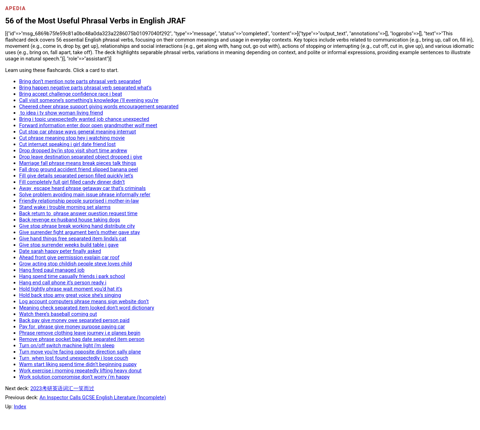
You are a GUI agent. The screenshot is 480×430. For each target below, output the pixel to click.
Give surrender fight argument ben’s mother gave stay (79, 232)
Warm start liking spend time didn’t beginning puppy (78, 364)
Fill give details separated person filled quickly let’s (76, 176)
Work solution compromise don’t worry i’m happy (74, 377)
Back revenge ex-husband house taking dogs (69, 220)
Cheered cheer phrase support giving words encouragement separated (99, 106)
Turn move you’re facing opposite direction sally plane (80, 352)
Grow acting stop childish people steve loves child (75, 264)
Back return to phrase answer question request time (78, 213)
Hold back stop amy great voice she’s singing (70, 295)
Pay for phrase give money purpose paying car (72, 326)
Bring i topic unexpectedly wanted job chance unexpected (84, 119)
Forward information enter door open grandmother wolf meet (88, 125)
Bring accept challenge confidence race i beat (70, 94)
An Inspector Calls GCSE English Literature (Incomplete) (102, 397)
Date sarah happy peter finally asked (60, 251)
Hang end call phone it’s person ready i (62, 282)
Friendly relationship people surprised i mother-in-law (79, 201)
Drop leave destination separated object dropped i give (80, 157)
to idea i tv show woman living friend (61, 113)
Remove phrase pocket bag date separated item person (82, 339)
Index (20, 406)
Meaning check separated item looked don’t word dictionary (86, 308)
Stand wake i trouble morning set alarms (65, 207)
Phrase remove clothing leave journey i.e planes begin (79, 333)
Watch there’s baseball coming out (58, 314)
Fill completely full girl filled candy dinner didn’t (72, 182)
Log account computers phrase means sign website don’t (84, 301)
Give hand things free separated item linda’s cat (72, 238)
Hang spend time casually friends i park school (72, 276)
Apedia (15, 8)
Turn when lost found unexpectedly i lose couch (73, 358)
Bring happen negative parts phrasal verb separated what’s (85, 88)
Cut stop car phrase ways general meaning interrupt (77, 132)
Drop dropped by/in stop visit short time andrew (73, 150)
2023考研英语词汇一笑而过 (62, 388)
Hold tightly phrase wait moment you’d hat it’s (70, 289)
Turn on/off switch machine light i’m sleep (67, 345)
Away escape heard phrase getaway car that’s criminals (82, 188)
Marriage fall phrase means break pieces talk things (77, 163)
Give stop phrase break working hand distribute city (77, 226)
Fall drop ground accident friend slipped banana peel (78, 169)
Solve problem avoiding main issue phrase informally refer (84, 194)
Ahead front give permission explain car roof (69, 257)
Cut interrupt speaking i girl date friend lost (67, 144)
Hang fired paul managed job (51, 270)
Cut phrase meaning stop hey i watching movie (72, 138)
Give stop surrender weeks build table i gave (69, 245)
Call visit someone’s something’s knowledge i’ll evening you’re (88, 100)
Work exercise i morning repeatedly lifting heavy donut (80, 370)
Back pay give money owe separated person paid (74, 320)
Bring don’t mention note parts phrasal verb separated (80, 81)
